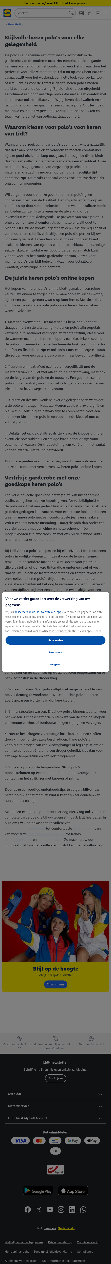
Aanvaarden (55, 640)
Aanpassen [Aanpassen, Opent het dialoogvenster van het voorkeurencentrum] (55, 652)
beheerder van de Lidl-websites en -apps (38, 612)
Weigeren (55, 664)
